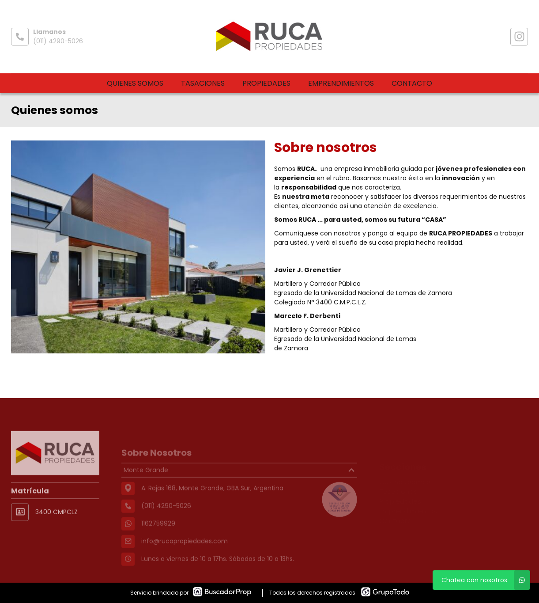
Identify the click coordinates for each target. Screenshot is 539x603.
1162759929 (158, 535)
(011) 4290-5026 (58, 41)
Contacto (412, 83)
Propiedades (266, 83)
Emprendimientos (341, 83)
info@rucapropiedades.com (184, 552)
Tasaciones (203, 83)
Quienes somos (135, 83)
